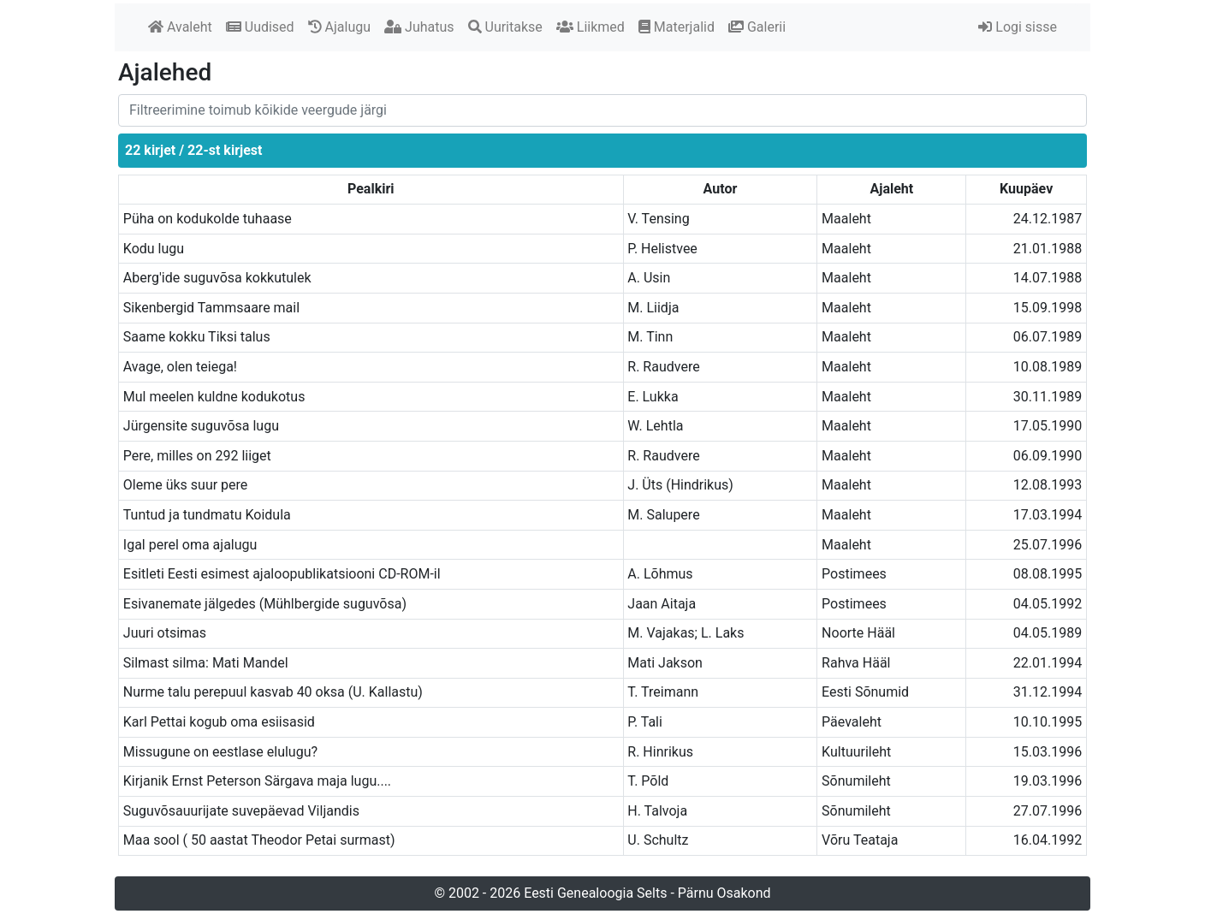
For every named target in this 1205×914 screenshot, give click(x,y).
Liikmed (590, 27)
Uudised (260, 27)
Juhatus (419, 27)
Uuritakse (505, 27)
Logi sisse (1017, 27)
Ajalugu (339, 27)
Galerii (757, 27)
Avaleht (180, 27)
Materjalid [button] (676, 27)
